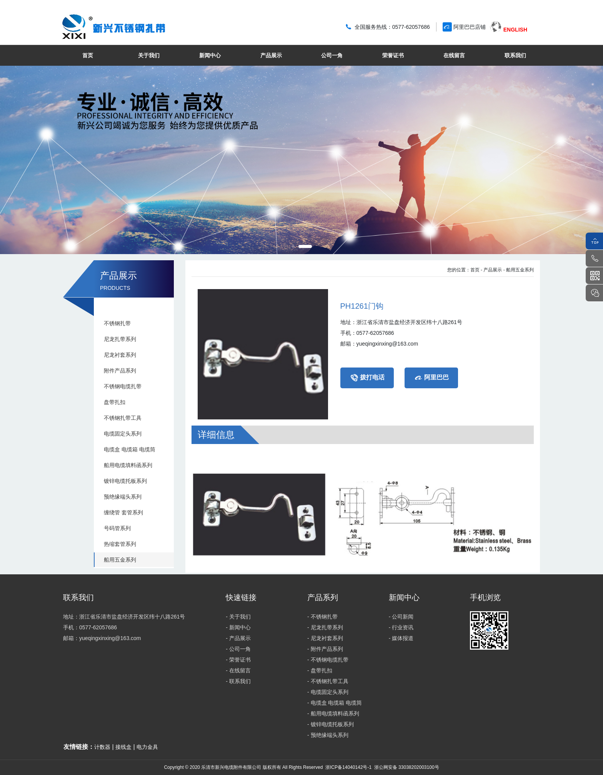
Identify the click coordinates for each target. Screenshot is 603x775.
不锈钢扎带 (117, 323)
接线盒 (123, 747)
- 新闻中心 (238, 627)
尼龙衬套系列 (120, 355)
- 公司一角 (238, 649)
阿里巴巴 (431, 378)
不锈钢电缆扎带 (123, 386)
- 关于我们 (238, 617)
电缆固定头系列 (123, 434)
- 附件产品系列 (325, 649)
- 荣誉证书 (238, 660)
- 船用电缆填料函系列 (333, 713)
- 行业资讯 (401, 627)
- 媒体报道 (401, 638)
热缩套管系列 (120, 544)
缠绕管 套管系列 (123, 512)
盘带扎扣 (114, 402)
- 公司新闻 (401, 617)
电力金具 (147, 747)
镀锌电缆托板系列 (125, 481)
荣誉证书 (393, 55)
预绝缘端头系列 (123, 497)
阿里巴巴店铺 (469, 27)
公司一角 (332, 55)
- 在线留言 (238, 670)
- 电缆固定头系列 (327, 692)
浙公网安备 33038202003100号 (406, 767)
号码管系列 (117, 528)
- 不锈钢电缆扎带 (327, 660)
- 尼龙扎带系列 (325, 627)
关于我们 (149, 55)
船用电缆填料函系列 (128, 465)
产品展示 (271, 55)
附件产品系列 (120, 371)
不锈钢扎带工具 (123, 418)
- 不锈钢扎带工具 (327, 681)
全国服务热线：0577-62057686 (392, 27)
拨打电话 (367, 378)
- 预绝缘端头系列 (327, 735)
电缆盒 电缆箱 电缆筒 (129, 449)
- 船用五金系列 (518, 270)
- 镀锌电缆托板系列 (330, 724)
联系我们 (515, 55)
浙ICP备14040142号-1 (348, 767)
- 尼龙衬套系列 (325, 638)
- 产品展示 (491, 270)
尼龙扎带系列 (120, 339)
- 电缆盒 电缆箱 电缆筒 (334, 703)
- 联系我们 (238, 681)
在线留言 (454, 55)
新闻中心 (210, 55)
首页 (87, 55)
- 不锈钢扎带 (322, 617)
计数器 (102, 747)
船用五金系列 (120, 560)
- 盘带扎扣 (319, 670)
